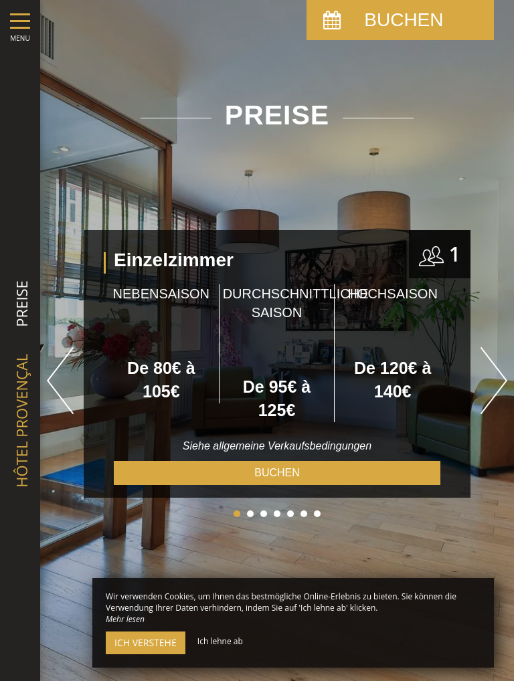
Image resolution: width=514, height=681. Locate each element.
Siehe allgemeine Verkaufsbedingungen (277, 446)
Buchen (277, 472)
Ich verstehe (145, 642)
